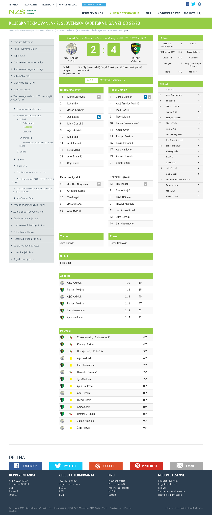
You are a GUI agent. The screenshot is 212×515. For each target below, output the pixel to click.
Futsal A (13, 494)
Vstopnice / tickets (94, 4)
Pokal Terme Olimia (22, 232)
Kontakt (112, 494)
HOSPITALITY (48, 4)
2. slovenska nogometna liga (26, 62)
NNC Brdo (113, 491)
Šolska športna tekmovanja (171, 491)
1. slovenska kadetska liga (27, 109)
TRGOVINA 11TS (30, 4)
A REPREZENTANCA (18, 480)
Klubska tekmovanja (124, 13)
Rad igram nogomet (168, 480)
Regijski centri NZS (167, 484)
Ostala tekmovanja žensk (25, 218)
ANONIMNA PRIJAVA (68, 4)
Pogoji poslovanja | (117, 508)
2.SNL (62, 491)
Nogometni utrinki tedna (170, 494)
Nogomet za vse (169, 13)
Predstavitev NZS (117, 480)
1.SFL (61, 494)
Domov (12, 30)
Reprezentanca (92, 13)
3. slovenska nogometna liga (26, 69)
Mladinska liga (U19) (22, 82)
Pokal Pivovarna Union (23, 49)
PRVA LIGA (13, 4)
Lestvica (25, 131)
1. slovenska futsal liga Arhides (28, 225)
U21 (11, 487)
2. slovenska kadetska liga (89, 30)
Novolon (199, 508)
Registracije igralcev (22, 259)
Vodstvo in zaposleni (118, 487)
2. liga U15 (20, 166)
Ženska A (13, 491)
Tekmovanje (114, 30)
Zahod (21, 151)
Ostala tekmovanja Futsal (25, 245)
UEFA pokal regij (20, 76)
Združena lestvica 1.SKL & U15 (29, 172)
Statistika (26, 138)
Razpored (125, 30)
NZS (148, 13)
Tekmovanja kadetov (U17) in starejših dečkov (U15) (55, 30)
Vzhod (105, 30)
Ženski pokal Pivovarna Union (27, 211)
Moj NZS (189, 13)
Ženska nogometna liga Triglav (27, 205)
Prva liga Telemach (21, 42)
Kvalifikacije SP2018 (19, 484)
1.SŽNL (62, 487)
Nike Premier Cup (23, 198)
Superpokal (17, 55)
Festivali (162, 487)
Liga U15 (19, 159)
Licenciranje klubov (21, 252)
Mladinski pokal (20, 89)
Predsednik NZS (116, 484)
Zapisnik (91, 80)
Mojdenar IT (189, 508)
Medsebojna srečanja (112, 80)
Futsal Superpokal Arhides (25, 239)
